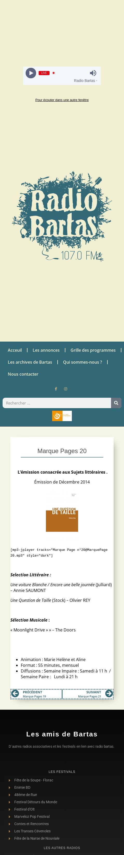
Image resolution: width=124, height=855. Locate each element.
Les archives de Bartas (30, 362)
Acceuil (15, 350)
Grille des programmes (93, 350)
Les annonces (46, 350)
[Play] (31, 73)
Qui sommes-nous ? (82, 362)
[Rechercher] (116, 403)
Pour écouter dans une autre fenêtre (62, 100)
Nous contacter (23, 374)
